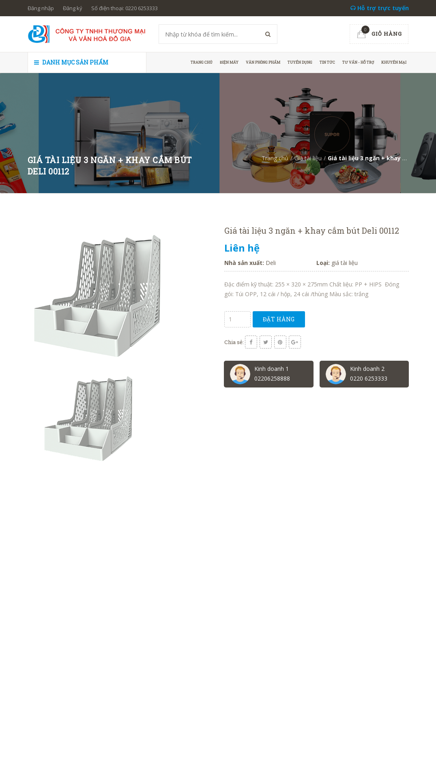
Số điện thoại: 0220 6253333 (124, 8)
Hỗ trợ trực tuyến (379, 8)
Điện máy (229, 62)
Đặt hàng (279, 319)
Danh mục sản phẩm (71, 62)
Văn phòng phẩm (263, 62)
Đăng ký (72, 8)
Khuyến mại (393, 62)
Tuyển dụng (300, 62)
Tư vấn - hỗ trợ (358, 62)
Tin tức (327, 62)
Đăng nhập (41, 8)
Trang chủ (202, 62)
